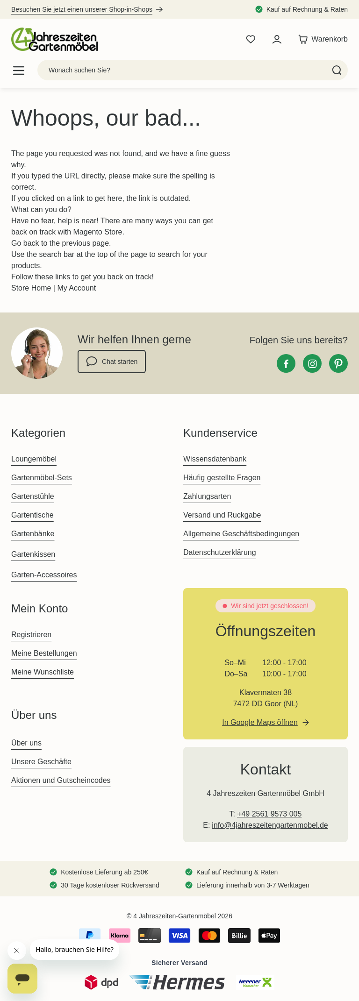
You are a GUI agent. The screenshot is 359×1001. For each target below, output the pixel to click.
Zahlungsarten (207, 496)
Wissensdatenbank (214, 459)
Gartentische (32, 515)
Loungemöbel (34, 459)
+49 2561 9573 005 (269, 814)
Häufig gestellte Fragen (221, 478)
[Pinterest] (338, 363)
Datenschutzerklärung (219, 552)
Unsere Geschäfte (41, 762)
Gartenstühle (32, 496)
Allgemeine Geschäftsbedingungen (241, 534)
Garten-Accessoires (44, 575)
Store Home (31, 288)
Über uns (26, 743)
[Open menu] (18, 70)
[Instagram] (312, 363)
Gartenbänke (33, 534)
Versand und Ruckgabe (222, 515)
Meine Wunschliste (42, 672)
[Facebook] (286, 363)
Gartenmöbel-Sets (41, 478)
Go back (25, 243)
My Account (76, 288)
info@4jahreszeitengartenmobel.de (270, 825)
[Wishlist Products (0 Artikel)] (250, 39)
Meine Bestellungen (44, 653)
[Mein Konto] (276, 39)
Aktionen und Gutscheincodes (61, 780)
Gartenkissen (33, 554)
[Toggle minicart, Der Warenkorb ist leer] (321, 39)
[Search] (337, 70)
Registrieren (31, 635)
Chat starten (111, 361)
